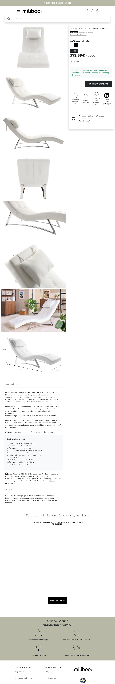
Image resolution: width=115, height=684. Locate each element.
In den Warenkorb (98, 84)
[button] (38, 542)
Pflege (8, 489)
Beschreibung (12, 384)
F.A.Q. (46, 672)
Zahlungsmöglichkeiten (24, 678)
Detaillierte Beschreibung (78, 35)
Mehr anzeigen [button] (57, 601)
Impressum (19, 672)
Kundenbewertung (51, 678)
